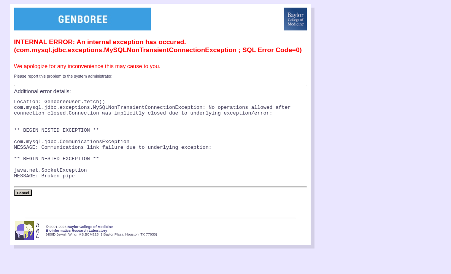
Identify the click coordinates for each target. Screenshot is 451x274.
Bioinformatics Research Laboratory (76, 248)
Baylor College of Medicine (90, 244)
